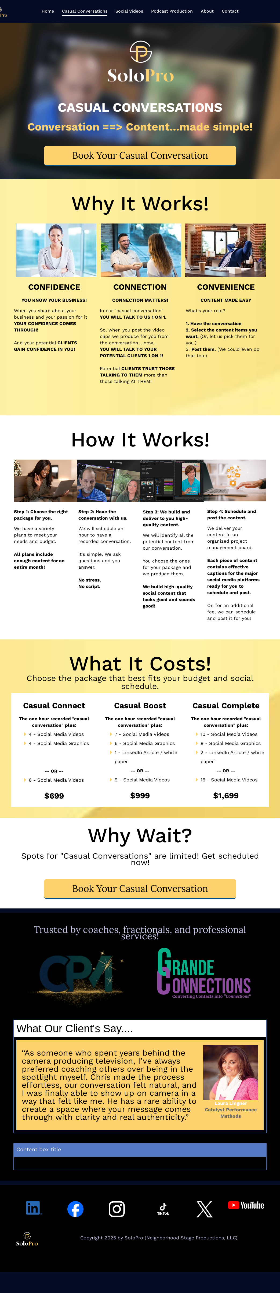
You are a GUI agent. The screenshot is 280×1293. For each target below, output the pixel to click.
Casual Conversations (84, 11)
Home (48, 11)
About (207, 11)
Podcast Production (172, 11)
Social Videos (129, 11)
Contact (230, 11)
